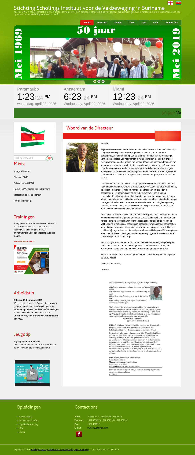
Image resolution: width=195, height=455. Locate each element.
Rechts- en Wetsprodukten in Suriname (32, 189)
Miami (118, 89)
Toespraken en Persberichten (27, 195)
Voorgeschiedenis (22, 171)
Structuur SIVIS (21, 177)
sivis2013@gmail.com (97, 428)
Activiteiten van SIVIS (24, 183)
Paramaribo (28, 89)
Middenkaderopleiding (29, 420)
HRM (21, 428)
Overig (22, 432)
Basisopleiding (25, 416)
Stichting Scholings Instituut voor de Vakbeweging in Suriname (60, 449)
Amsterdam (74, 89)
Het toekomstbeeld (22, 201)
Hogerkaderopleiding (28, 424)
